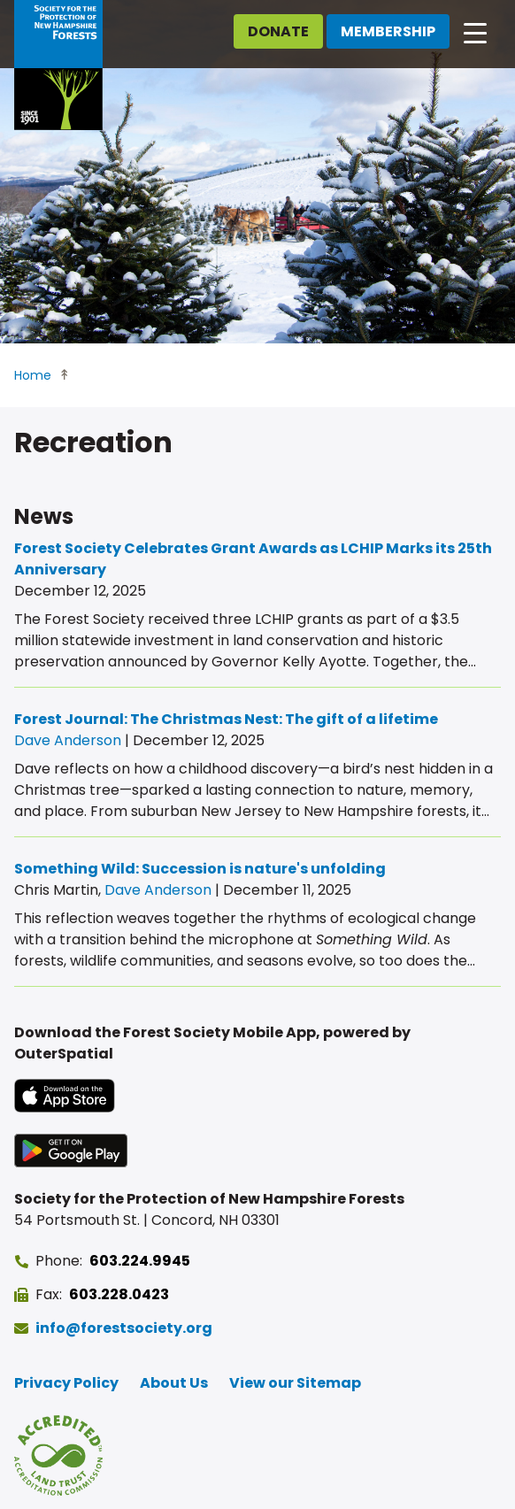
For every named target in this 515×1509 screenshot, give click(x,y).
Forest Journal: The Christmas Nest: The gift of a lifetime (226, 719)
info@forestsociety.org (123, 1328)
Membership (388, 31)
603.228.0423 (119, 1294)
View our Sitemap (295, 1383)
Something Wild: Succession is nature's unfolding (200, 868)
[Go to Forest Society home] (58, 65)
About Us (174, 1383)
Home (32, 375)
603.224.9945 (139, 1261)
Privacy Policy (66, 1383)
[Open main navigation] (475, 32)
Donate (278, 31)
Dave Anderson (67, 740)
